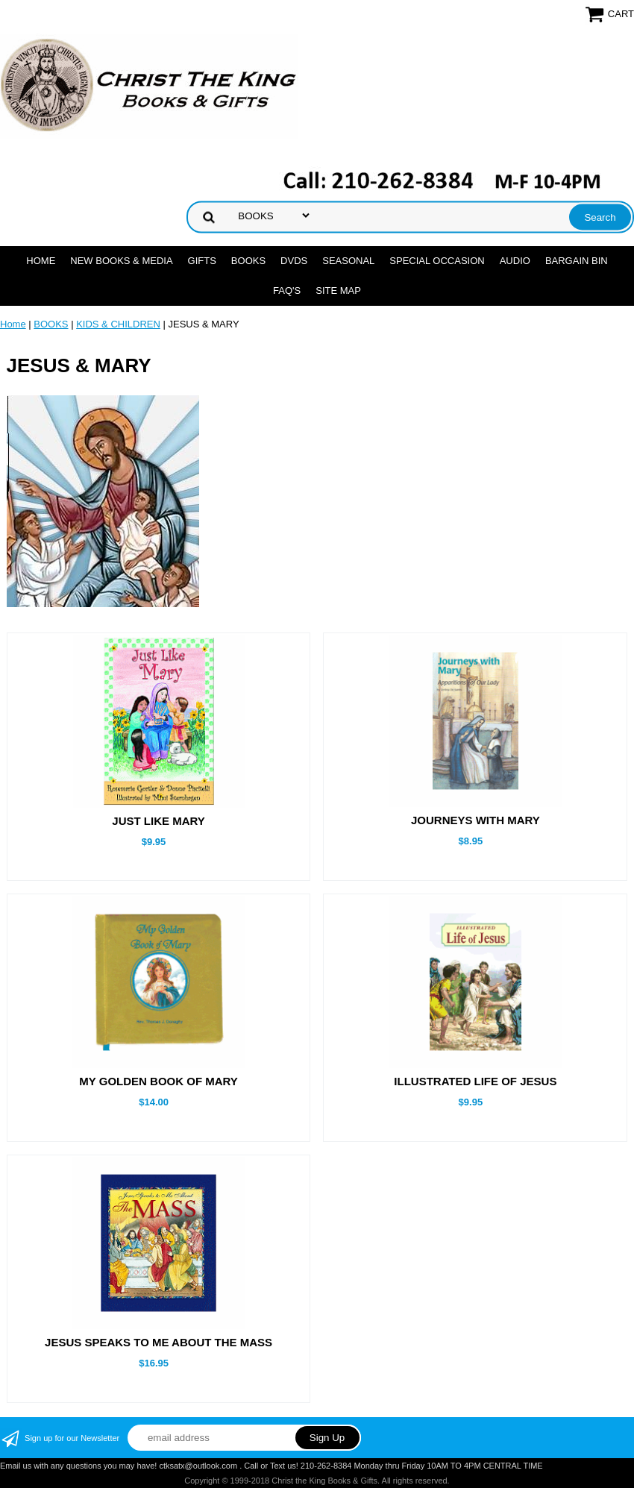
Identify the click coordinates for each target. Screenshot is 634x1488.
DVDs (293, 260)
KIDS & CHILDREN (118, 324)
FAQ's (287, 290)
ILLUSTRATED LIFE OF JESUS (475, 1081)
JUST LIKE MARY (158, 820)
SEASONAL (348, 260)
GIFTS (202, 260)
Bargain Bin (576, 260)
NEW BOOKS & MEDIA (121, 260)
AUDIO (515, 260)
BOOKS (248, 260)
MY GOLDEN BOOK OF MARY (158, 1081)
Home (40, 260)
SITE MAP (338, 290)
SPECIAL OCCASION (436, 260)
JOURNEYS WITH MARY (475, 820)
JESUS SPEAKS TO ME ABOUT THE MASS (158, 1342)
